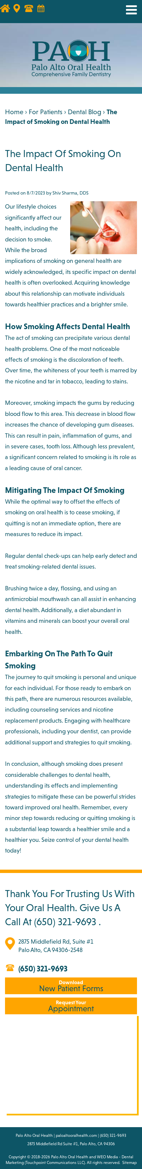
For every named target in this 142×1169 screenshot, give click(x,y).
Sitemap (129, 1162)
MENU (126, 9)
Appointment (71, 1006)
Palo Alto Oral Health (69, 1157)
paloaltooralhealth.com (76, 1135)
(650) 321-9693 (65, 921)
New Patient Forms (71, 986)
